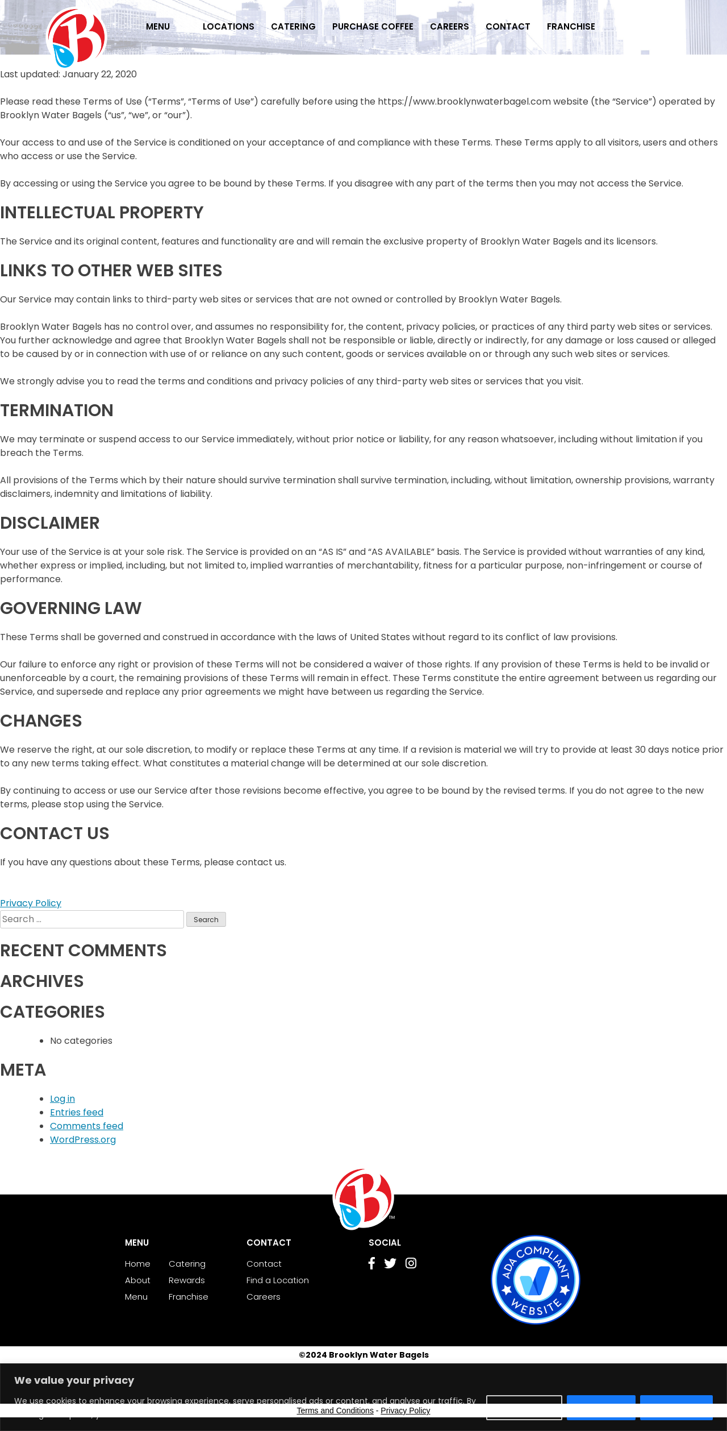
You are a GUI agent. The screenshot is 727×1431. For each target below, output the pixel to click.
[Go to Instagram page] (411, 1265)
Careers (449, 26)
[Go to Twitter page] (390, 1265)
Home (138, 1264)
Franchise (571, 26)
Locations (228, 26)
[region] (363, 1397)
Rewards (187, 1280)
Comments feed (86, 1126)
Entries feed (76, 1112)
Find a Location (277, 1280)
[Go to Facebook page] (372, 1265)
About (138, 1280)
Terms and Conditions (335, 1410)
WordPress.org (83, 1139)
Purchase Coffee (372, 26)
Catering (293, 26)
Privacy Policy (30, 903)
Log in (62, 1098)
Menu (158, 26)
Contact (508, 26)
